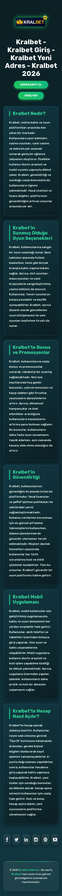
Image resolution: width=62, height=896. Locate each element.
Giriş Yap (31, 95)
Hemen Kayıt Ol (31, 84)
